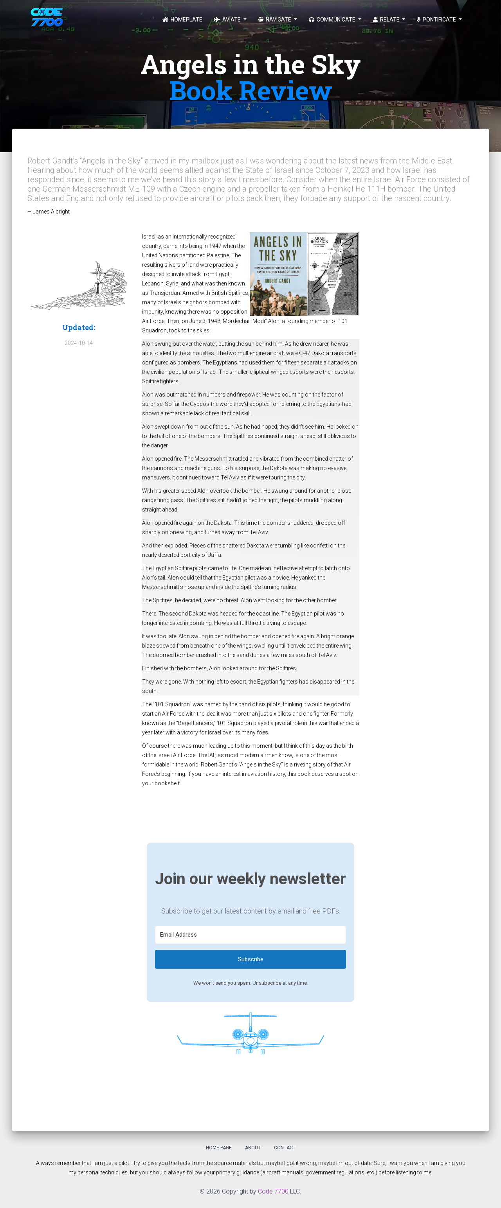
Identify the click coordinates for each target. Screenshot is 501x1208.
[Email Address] (250, 935)
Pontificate (437, 19)
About (253, 1148)
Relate (387, 19)
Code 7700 (273, 1191)
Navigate (275, 19)
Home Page (219, 1148)
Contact (285, 1148)
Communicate (333, 19)
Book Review (250, 90)
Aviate (228, 19)
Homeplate (182, 19)
